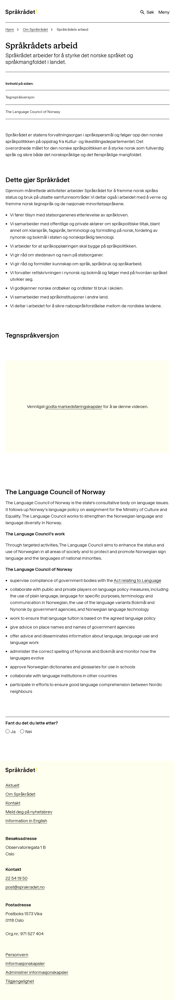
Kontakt (12, 803)
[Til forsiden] (21, 12)
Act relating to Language (137, 580)
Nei (28, 731)
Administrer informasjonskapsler (36, 972)
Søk (147, 12)
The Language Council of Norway (32, 112)
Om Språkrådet (35, 29)
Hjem (9, 29)
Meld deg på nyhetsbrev (28, 812)
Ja (13, 731)
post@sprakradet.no (25, 887)
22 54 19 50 (16, 878)
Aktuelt (12, 785)
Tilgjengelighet (19, 981)
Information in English (26, 820)
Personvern (16, 954)
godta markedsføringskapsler (74, 406)
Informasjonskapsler (25, 963)
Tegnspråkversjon (19, 97)
